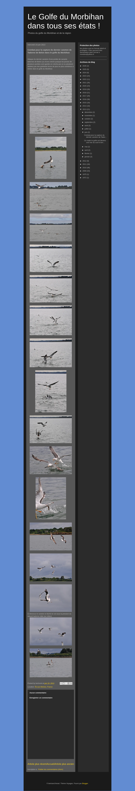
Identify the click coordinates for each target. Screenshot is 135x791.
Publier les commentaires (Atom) (50, 769)
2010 (85, 168)
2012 (85, 161)
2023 (85, 76)
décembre (89, 112)
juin (86, 132)
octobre (88, 119)
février (87, 153)
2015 (85, 103)
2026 (85, 66)
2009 (85, 171)
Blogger (85, 783)
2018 (85, 93)
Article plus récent (37, 764)
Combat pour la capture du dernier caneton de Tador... (95, 136)
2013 (85, 109)
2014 (85, 106)
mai (86, 147)
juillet (87, 129)
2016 (85, 99)
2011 (85, 164)
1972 (85, 178)
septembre (89, 122)
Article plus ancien (64, 764)
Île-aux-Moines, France (43, 687)
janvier (87, 157)
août (86, 125)
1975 (85, 174)
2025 (85, 69)
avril (86, 150)
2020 (85, 86)
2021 (85, 83)
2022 (85, 79)
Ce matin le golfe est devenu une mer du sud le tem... (95, 142)
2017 (85, 96)
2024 (85, 73)
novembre (89, 115)
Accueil (50, 764)
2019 (85, 89)
